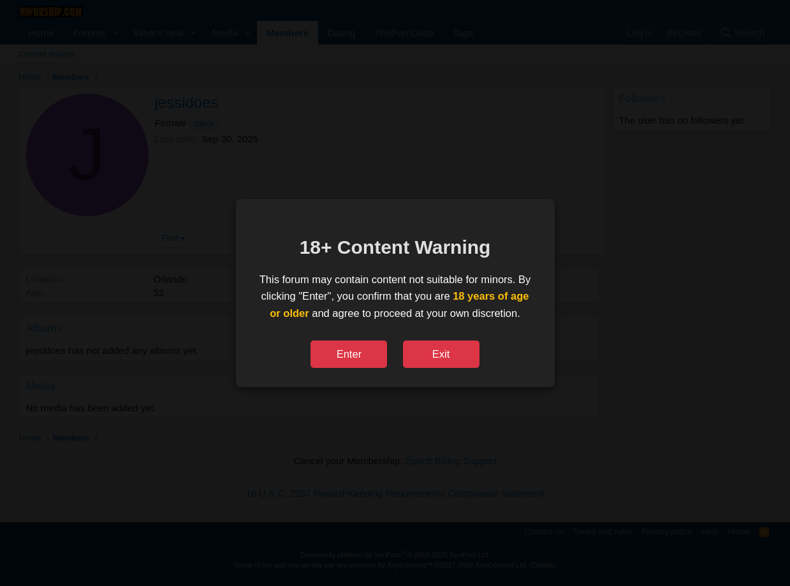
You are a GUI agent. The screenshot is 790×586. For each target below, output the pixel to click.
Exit (441, 354)
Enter (349, 354)
